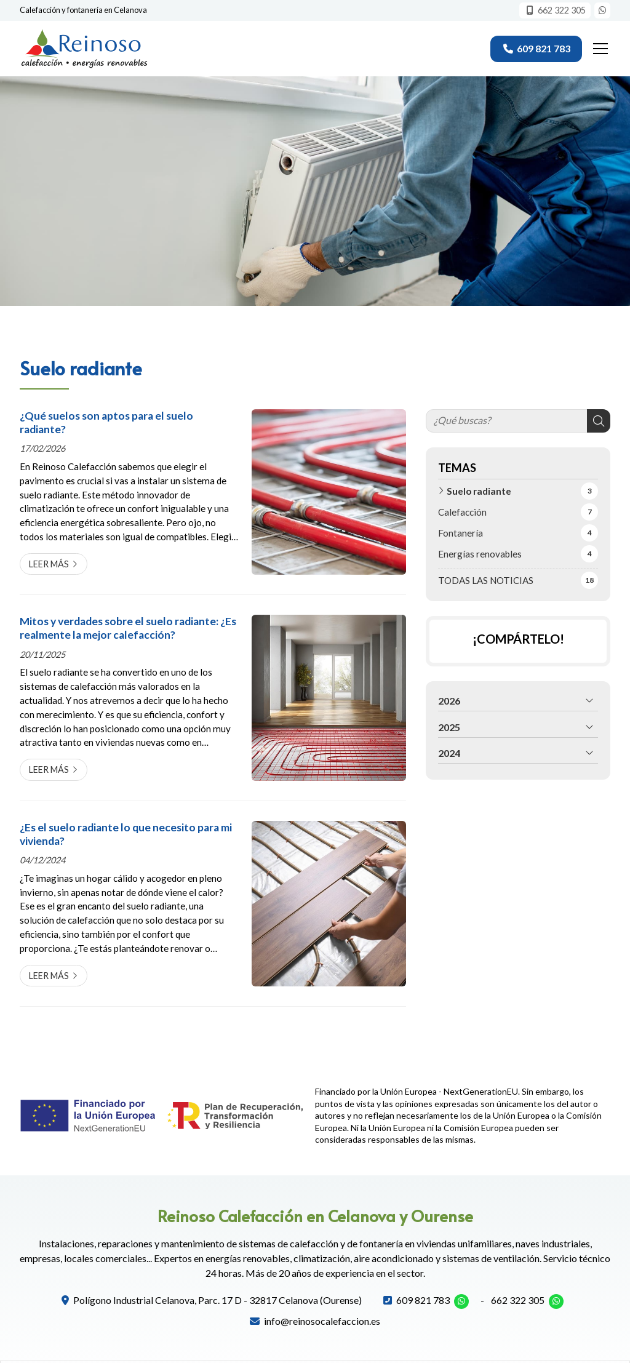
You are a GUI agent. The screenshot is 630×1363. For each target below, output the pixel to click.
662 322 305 (517, 1300)
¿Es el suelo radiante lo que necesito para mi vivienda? (126, 834)
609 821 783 (423, 1300)
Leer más (49, 564)
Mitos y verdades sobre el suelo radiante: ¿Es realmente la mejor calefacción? (128, 628)
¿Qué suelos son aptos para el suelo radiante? (106, 422)
